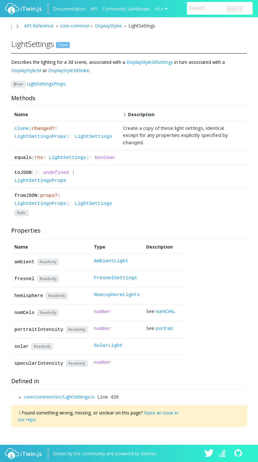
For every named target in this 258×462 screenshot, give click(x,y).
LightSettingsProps (46, 83)
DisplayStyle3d (26, 70)
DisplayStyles (108, 26)
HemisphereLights (117, 294)
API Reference (39, 26)
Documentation (69, 9)
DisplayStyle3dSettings (149, 62)
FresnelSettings (115, 277)
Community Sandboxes (126, 9)
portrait (164, 327)
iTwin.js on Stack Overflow (224, 453)
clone (21, 128)
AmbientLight (111, 260)
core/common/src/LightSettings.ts (59, 396)
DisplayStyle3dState (68, 70)
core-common (74, 26)
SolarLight (108, 344)
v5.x (159, 9)
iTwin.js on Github (239, 453)
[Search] (220, 8)
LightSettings (93, 136)
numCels (165, 310)
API (93, 9)
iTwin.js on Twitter (209, 453)
